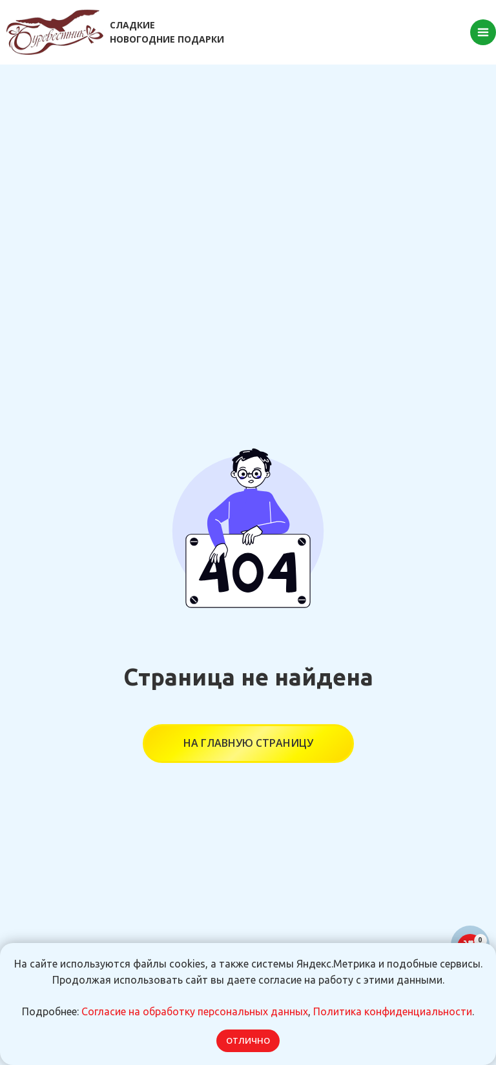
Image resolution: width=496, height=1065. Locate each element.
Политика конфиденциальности (392, 1011)
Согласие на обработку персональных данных (194, 1011)
